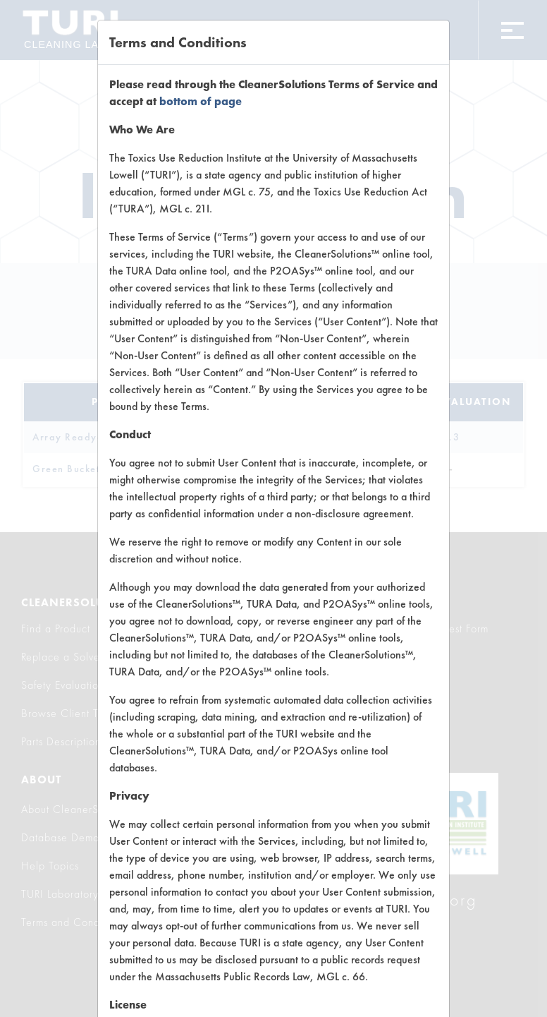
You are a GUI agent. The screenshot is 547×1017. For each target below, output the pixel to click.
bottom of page (200, 101)
